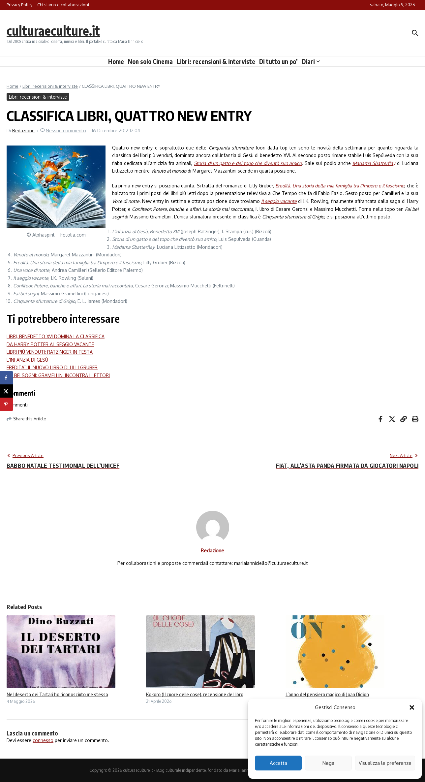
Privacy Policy (19, 4)
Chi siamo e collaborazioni (63, 4)
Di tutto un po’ (278, 61)
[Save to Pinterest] (6, 404)
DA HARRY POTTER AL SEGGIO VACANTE (50, 344)
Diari (311, 61)
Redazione (23, 130)
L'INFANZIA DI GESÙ (27, 360)
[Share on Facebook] (6, 377)
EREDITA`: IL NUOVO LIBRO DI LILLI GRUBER (52, 367)
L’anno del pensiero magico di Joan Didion (327, 694)
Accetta (278, 763)
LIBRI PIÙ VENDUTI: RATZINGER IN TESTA (50, 352)
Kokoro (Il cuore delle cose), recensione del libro (194, 694)
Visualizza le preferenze (385, 763)
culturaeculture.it (54, 30)
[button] (412, 707)
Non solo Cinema (150, 61)
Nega (328, 763)
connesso (43, 740)
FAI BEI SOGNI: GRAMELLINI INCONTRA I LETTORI (58, 375)
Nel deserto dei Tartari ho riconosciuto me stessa (57, 694)
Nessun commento (66, 130)
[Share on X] (6, 391)
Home (116, 61)
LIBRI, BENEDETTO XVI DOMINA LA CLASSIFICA (56, 336)
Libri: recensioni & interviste (216, 61)
